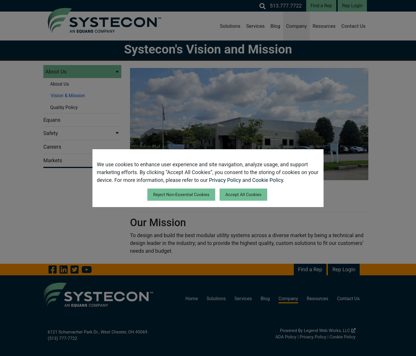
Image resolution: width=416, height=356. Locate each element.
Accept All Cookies (243, 194)
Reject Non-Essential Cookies (181, 194)
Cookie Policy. (268, 180)
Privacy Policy (225, 180)
